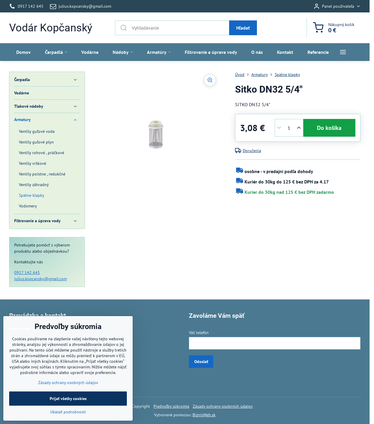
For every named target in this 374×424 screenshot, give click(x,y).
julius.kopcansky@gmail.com (40, 278)
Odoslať (201, 361)
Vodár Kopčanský (50, 27)
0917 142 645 (27, 272)
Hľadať (243, 28)
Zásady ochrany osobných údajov (223, 406)
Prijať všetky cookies (68, 413)
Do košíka (329, 128)
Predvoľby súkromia (171, 406)
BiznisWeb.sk (204, 414)
